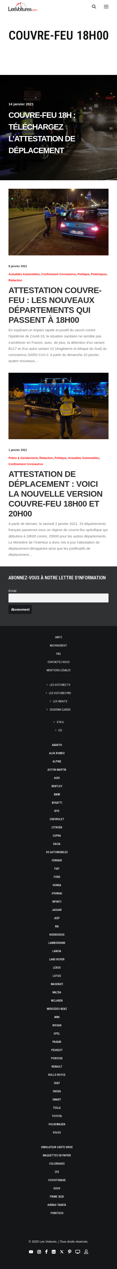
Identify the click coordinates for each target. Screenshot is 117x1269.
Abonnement (58, 645)
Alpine (57, 761)
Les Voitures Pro (60, 693)
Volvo (57, 1132)
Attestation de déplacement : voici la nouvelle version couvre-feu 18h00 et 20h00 (55, 493)
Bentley (57, 786)
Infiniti (56, 901)
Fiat (57, 868)
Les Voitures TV (60, 685)
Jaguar (57, 910)
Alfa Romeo (57, 753)
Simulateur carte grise (57, 1147)
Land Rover (57, 959)
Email (12, 591)
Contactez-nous (58, 662)
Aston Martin (57, 769)
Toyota (57, 1116)
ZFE (57, 1172)
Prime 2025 (57, 1196)
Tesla (57, 1107)
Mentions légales (58, 670)
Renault (57, 1066)
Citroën (57, 827)
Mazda (56, 992)
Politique (83, 274)
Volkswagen (56, 1124)
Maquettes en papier (57, 1155)
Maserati (57, 984)
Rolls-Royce (56, 1075)
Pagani (56, 1042)
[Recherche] (92, 6)
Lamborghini (56, 943)
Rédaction (15, 280)
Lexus (57, 967)
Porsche (57, 1058)
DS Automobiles (57, 852)
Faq (58, 653)
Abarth (57, 745)
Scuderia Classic (60, 709)
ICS (60, 730)
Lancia (56, 951)
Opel (57, 1033)
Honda (57, 885)
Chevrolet (57, 819)
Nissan (56, 1025)
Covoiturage (57, 1180)
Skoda (57, 1091)
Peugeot (57, 1050)
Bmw (57, 794)
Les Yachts (60, 701)
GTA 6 (60, 722)
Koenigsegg (57, 934)
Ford (57, 877)
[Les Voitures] (22, 6)
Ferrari (57, 860)
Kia (57, 926)
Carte (58, 637)
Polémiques (99, 274)
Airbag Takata (57, 1205)
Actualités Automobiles (24, 274)
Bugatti (57, 802)
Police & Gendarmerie (23, 458)
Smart (56, 1099)
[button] (106, 6)
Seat (57, 1083)
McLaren (57, 1000)
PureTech (57, 1213)
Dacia (57, 844)
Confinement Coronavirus (58, 274)
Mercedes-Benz (57, 1009)
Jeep (57, 918)
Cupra (57, 835)
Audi (57, 778)
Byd (56, 811)
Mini (57, 1017)
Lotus (57, 976)
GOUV (56, 1188)
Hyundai (57, 893)
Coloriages (57, 1163)
